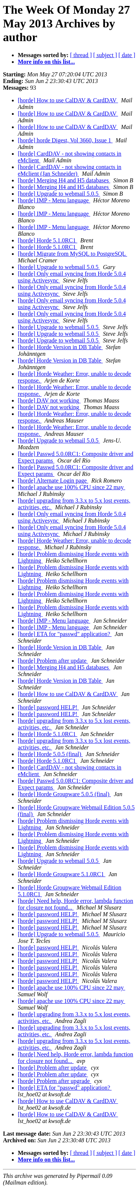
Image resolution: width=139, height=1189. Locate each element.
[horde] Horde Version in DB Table (60, 347)
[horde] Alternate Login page (53, 480)
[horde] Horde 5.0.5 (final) (50, 754)
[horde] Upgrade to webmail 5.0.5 (59, 194)
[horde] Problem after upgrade (54, 1081)
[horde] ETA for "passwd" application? (65, 634)
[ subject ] (105, 55)
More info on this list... (46, 62)
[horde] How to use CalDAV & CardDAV (68, 100)
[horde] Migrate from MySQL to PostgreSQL (72, 254)
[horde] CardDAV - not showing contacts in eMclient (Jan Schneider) (69, 170)
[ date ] (127, 55)
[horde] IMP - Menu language (54, 200)
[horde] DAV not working (49, 400)
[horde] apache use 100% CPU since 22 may (71, 487)
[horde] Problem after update (53, 661)
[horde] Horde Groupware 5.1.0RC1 (61, 874)
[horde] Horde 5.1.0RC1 (47, 240)
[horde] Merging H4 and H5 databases (64, 180)
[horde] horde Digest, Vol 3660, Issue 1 (65, 140)
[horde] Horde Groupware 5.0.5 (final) (64, 794)
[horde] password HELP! (48, 707)
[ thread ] (81, 55)
